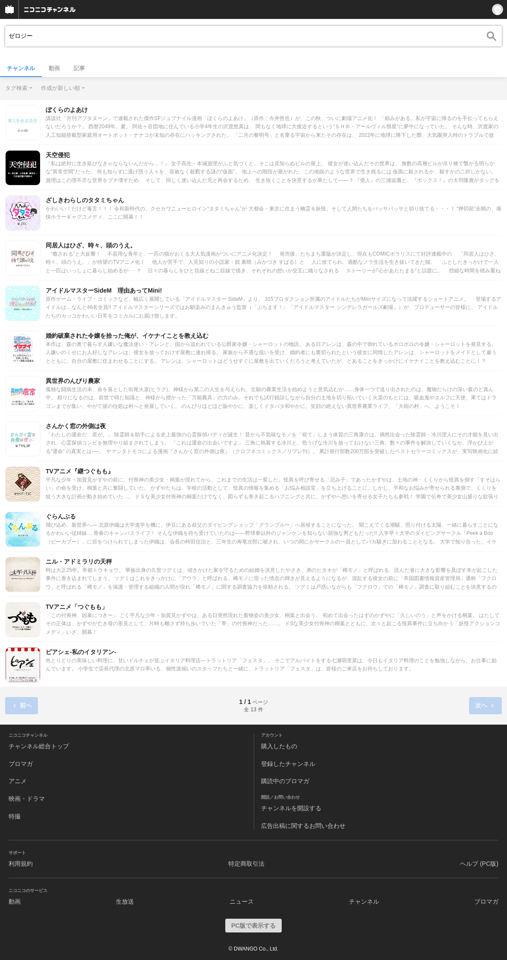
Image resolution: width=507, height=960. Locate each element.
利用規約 (21, 863)
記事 (79, 68)
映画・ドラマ (27, 798)
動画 (54, 68)
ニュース (242, 901)
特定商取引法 (246, 863)
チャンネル (21, 68)
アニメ (18, 781)
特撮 (15, 816)
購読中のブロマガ (285, 781)
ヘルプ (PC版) (479, 863)
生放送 (125, 901)
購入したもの (279, 746)
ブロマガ (21, 763)
